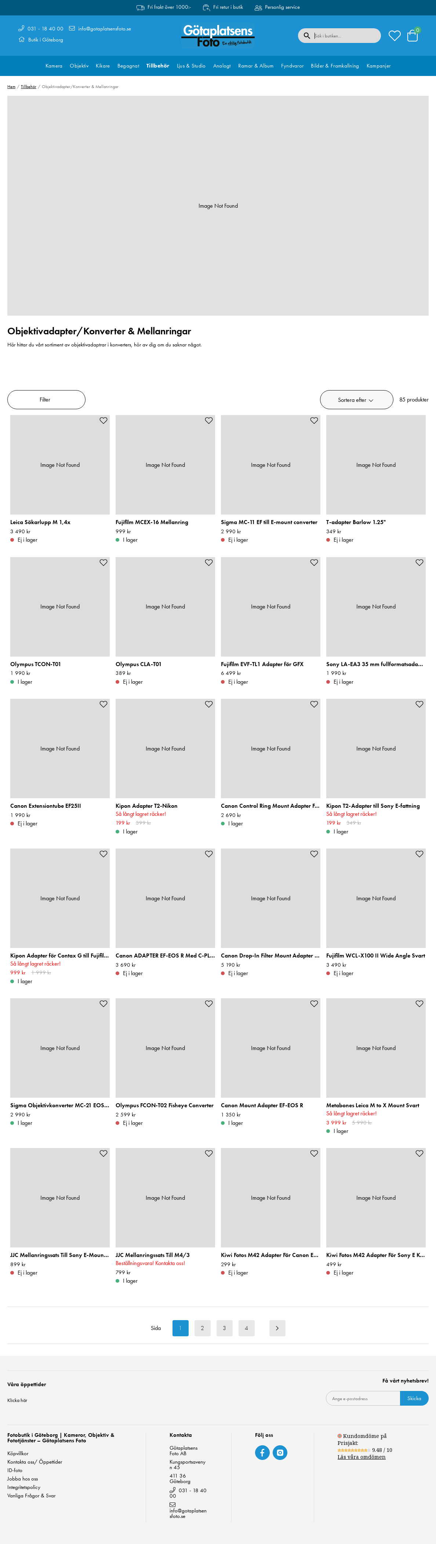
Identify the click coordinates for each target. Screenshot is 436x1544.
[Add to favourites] (103, 421)
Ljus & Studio (191, 65)
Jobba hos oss (22, 1479)
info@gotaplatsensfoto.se (104, 28)
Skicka (414, 1398)
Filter (45, 399)
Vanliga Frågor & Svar (31, 1495)
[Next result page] (277, 1328)
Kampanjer (379, 65)
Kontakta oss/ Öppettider (34, 1462)
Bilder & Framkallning (335, 65)
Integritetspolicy (23, 1487)
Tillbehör (158, 65)
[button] (356, 399)
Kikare (103, 65)
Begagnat (128, 65)
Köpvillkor (17, 1453)
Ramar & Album (256, 65)
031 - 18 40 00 (45, 28)
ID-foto (14, 1470)
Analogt (222, 65)
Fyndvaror (292, 65)
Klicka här (17, 1400)
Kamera (54, 65)
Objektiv (79, 65)
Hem (11, 87)
